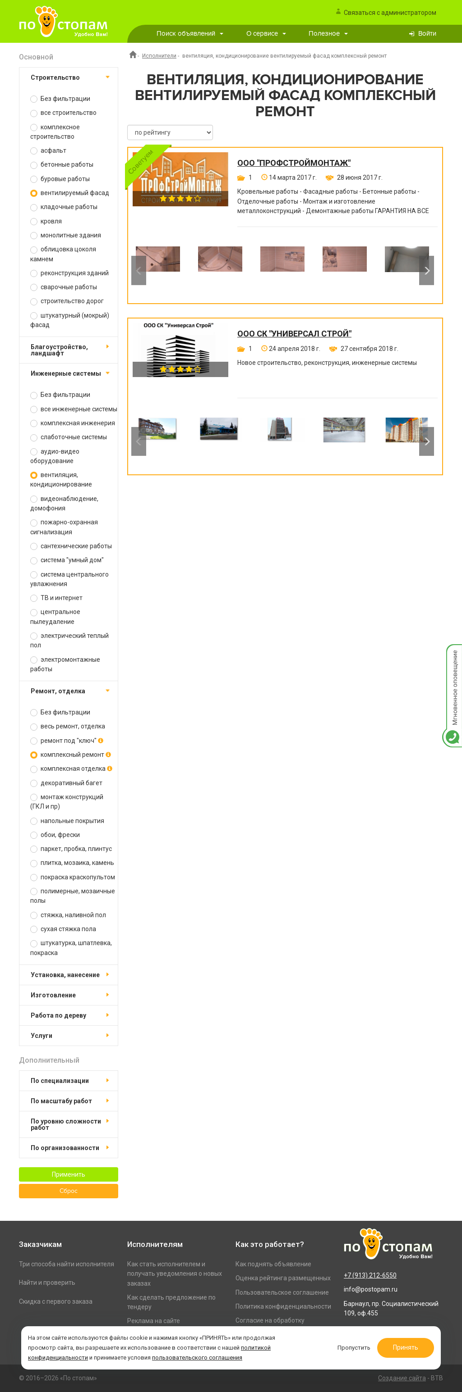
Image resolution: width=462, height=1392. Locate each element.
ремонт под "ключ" (66, 741)
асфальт (48, 151)
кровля (46, 221)
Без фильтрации (60, 99)
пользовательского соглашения (197, 1357)
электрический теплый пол (69, 640)
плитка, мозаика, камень (72, 863)
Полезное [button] (328, 33)
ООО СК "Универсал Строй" (294, 334)
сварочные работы (63, 287)
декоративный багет (66, 783)
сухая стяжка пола (63, 929)
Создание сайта (402, 1378)
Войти (427, 33)
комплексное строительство (55, 131)
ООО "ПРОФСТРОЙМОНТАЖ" (294, 163)
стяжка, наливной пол (68, 915)
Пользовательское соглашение (282, 1292)
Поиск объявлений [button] (190, 33)
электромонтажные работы (65, 664)
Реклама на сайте (153, 1320)
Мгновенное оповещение (452, 653)
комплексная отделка (71, 769)
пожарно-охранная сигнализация (64, 527)
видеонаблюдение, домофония (64, 503)
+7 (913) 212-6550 (370, 1275)
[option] (158, 270)
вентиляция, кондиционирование (61, 479)
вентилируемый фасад (69, 193)
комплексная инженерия (72, 423)
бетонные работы (61, 164)
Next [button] (426, 270)
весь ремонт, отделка (67, 726)
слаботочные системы (68, 437)
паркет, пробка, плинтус (71, 849)
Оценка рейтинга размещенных (283, 1278)
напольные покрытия (67, 821)
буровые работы (60, 179)
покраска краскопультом (72, 877)
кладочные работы (63, 207)
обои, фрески (55, 835)
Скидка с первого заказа (55, 1301)
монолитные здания (65, 235)
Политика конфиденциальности (283, 1306)
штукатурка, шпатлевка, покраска (71, 947)
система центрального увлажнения (69, 579)
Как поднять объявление (273, 1264)
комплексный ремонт (70, 755)
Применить (68, 1174)
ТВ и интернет (56, 598)
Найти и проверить (47, 1282)
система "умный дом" (67, 560)
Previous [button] (138, 270)
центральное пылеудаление (55, 616)
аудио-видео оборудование (54, 456)
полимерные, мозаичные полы (72, 895)
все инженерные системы (73, 409)
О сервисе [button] (266, 33)
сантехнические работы (71, 546)
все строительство (63, 113)
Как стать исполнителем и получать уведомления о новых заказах (174, 1273)
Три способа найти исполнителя (66, 1264)
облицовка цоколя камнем (63, 254)
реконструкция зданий (69, 273)
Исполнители (159, 56)
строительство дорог (67, 301)
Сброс (69, 1191)
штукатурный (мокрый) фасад (69, 320)
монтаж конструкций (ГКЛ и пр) (66, 801)
